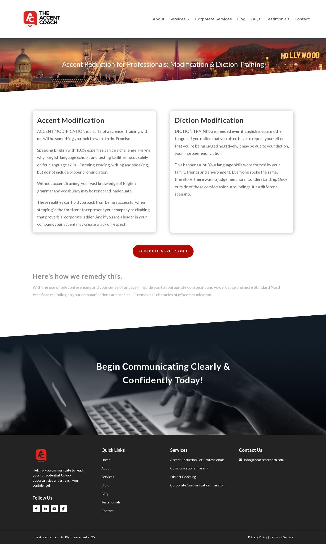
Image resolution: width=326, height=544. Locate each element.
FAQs (255, 19)
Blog (241, 19)
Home (105, 460)
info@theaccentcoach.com (261, 460)
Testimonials (278, 19)
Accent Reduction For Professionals (197, 460)
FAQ (104, 494)
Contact (302, 19)
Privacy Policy (257, 537)
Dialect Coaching (183, 477)
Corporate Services (213, 19)
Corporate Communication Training (196, 485)
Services (177, 19)
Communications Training (189, 468)
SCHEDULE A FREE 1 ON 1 (163, 251)
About (158, 19)
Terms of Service (281, 537)
